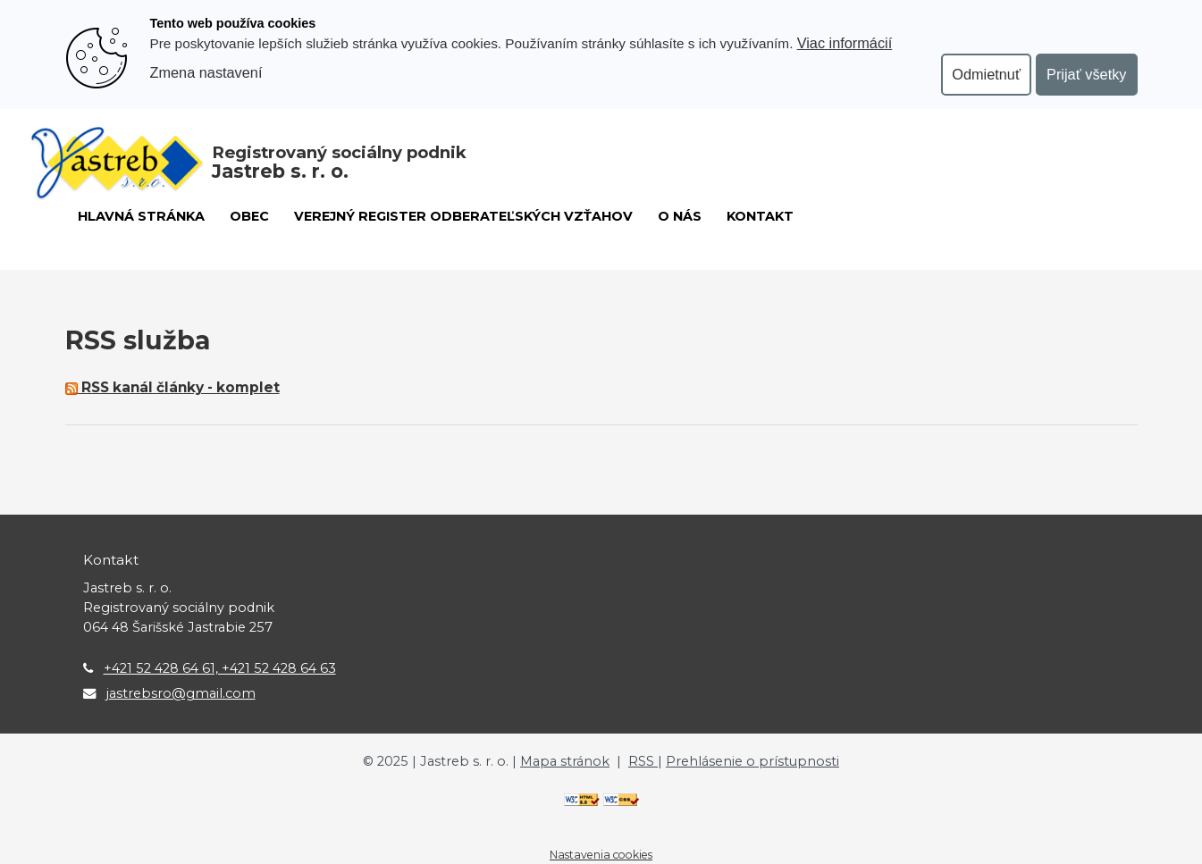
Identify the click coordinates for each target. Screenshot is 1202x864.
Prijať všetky (1086, 74)
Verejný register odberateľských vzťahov (463, 216)
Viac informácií (845, 43)
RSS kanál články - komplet (172, 387)
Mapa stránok (564, 761)
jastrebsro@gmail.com (181, 693)
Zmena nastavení (206, 72)
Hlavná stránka (141, 216)
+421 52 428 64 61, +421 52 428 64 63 (220, 668)
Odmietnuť (986, 74)
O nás (680, 216)
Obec (249, 216)
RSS (643, 761)
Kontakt (760, 216)
